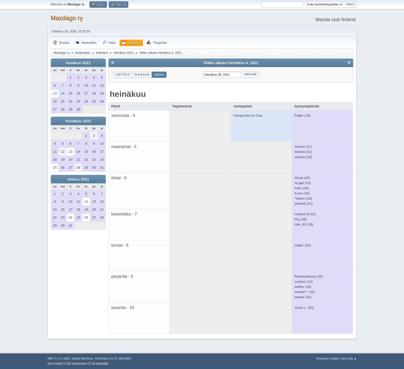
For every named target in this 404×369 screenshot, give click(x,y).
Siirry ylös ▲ (349, 358)
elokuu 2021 (78, 179)
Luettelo (122, 74)
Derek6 (300, 203)
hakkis (299, 297)
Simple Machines (82, 358)
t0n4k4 (299, 152)
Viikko (159, 74)
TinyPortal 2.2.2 (104, 358)
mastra (299, 157)
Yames (299, 147)
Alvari (298, 178)
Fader (299, 115)
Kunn (298, 193)
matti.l (299, 245)
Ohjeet (334, 358)
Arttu (298, 188)
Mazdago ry (66, 17)
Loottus (300, 282)
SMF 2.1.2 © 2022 (58, 358)
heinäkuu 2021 (78, 121)
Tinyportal (322, 358)
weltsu (299, 287)
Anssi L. (300, 308)
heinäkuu (128, 94)
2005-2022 (124, 358)
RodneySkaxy (305, 276)
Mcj (297, 219)
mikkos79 (301, 214)
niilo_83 (300, 224)
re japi (299, 183)
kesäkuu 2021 (78, 63)
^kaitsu (299, 198)
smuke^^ (301, 292)
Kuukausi (142, 74)
